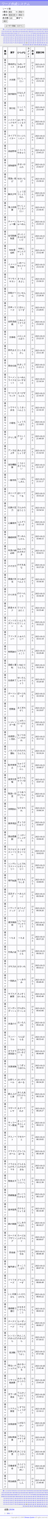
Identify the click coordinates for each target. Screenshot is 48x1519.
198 (35, 44)
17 (26, 29)
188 (38, 43)
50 (32, 31)
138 (15, 39)
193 (24, 44)
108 (38, 35)
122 (24, 37)
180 (20, 43)
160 (20, 41)
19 (29, 29)
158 (15, 41)
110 (42, 35)
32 (3, 31)
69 (16, 33)
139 (18, 39)
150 (42, 39)
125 (31, 37)
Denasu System (29, 1517)
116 (11, 37)
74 (24, 33)
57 (43, 31)
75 (26, 33)
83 (39, 33)
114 (7, 37)
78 (31, 33)
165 (31, 41)
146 (33, 39)
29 (45, 29)
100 (20, 35)
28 (43, 29)
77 (29, 33)
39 (15, 31)
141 (22, 39)
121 (22, 37)
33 (5, 31)
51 (34, 31)
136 (11, 39)
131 (44, 37)
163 (27, 41)
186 (33, 43)
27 (42, 29)
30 (47, 29)
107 (36, 35)
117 (13, 37)
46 (26, 31)
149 (40, 39)
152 (47, 39)
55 (40, 31)
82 (37, 33)
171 (44, 41)
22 (34, 29)
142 (24, 39)
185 (31, 43)
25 (39, 29)
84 (40, 33)
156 (11, 41)
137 (13, 39)
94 (10, 35)
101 (22, 35)
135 (9, 39)
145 (31, 39)
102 (24, 35)
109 (40, 35)
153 (4, 41)
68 (15, 33)
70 (18, 33)
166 (33, 41)
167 (35, 41)
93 (8, 35)
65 (10, 33)
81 (35, 33)
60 (2, 33)
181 (22, 43)
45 (24, 31)
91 (5, 35)
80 (34, 33)
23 (35, 29)
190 (42, 43)
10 (15, 29)
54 (39, 31)
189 (40, 43)
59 (47, 31)
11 (16, 29)
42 (19, 31)
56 (42, 31)
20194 (11, 1509)
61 (3, 33)
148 (38, 39)
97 (14, 35)
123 (27, 37)
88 (47, 33)
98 (16, 35)
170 (42, 41)
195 (28, 44)
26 (40, 29)
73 (23, 33)
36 (10, 31)
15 (23, 29)
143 (27, 39)
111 (44, 35)
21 (32, 29)
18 (27, 29)
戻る (8, 1513)
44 (23, 31)
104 (29, 35)
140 (20, 39)
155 (9, 41)
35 (8, 31)
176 (11, 43)
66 (11, 33)
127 (35, 37)
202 (44, 44)
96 (13, 35)
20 (31, 29)
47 (27, 31)
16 (24, 29)
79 (32, 33)
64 (8, 33)
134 (6, 39)
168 (38, 41)
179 (18, 43)
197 (33, 44)
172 (47, 41)
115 (9, 37)
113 (4, 37)
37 (11, 31)
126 (33, 37)
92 (6, 35)
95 (11, 35)
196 (30, 44)
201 (41, 44)
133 (4, 39)
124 (29, 37)
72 (21, 33)
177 (13, 43)
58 (45, 31)
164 (29, 41)
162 (24, 41)
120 (20, 37)
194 (26, 44)
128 (38, 37)
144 (29, 39)
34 (7, 31)
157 (13, 41)
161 (22, 41)
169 (40, 41)
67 (13, 33)
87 (45, 33)
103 (27, 35)
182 (24, 43)
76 (27, 33)
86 (43, 33)
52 (35, 31)
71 (19, 33)
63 (7, 33)
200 (39, 44)
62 (5, 33)
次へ (46, 44)
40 (16, 31)
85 (42, 33)
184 (29, 43)
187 (35, 43)
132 (47, 37)
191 (44, 43)
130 (42, 37)
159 (18, 41)
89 (2, 35)
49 (31, 31)
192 (47, 43)
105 (31, 35)
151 (44, 39)
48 (29, 31)
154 (6, 41)
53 (37, 31)
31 (2, 31)
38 (13, 31)
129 (40, 37)
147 (35, 39)
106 (33, 35)
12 (18, 29)
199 (37, 44)
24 (37, 29)
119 (18, 37)
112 (47, 35)
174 (6, 43)
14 (21, 29)
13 (19, 29)
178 (15, 43)
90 (3, 35)
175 (9, 43)
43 (21, 31)
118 (15, 37)
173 (4, 43)
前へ (4, 29)
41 (18, 31)
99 (18, 35)
